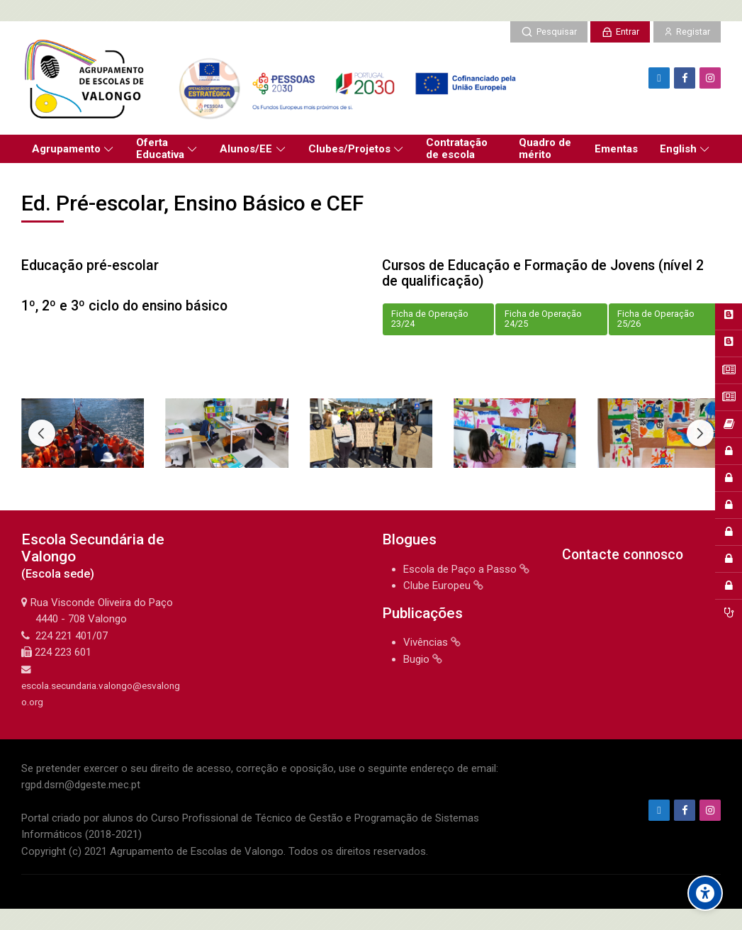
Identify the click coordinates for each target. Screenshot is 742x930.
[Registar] (687, 32)
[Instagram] (710, 78)
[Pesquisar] (548, 32)
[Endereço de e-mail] (659, 78)
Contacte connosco (622, 555)
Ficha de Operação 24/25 (543, 318)
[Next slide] (700, 433)
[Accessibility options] (705, 893)
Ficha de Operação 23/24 (429, 318)
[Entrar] (620, 32)
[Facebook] (684, 78)
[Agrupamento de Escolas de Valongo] (274, 78)
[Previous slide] (41, 433)
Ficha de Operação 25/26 (656, 318)
